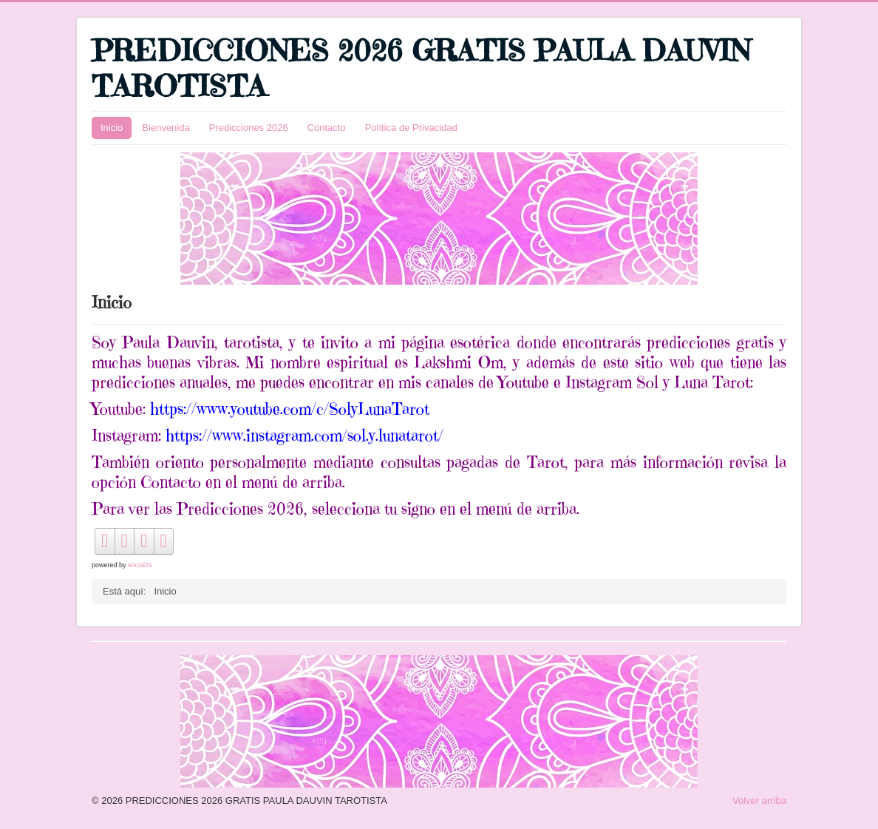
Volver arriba (759, 800)
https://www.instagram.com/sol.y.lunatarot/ (304, 435)
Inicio (112, 127)
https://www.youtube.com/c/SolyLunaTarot (289, 409)
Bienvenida (165, 127)
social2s (140, 565)
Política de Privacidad (411, 127)
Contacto (326, 127)
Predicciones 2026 (248, 127)
